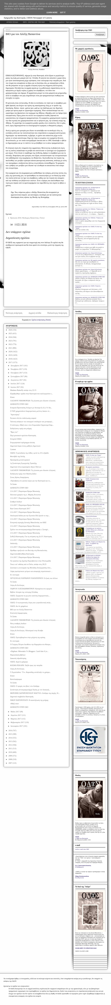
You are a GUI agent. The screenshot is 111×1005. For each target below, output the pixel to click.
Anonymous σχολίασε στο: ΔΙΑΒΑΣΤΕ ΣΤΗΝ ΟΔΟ (90, 276)
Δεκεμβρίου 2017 (17, 366)
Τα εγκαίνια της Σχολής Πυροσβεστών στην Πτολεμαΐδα (30, 561)
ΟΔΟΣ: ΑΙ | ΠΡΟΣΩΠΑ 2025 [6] (95, 504)
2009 (10, 756)
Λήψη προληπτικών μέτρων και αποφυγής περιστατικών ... (31, 571)
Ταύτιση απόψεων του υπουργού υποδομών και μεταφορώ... (31, 422)
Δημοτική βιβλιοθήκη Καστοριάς (22, 554)
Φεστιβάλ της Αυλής (17, 456)
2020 (10, 352)
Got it (63, 12)
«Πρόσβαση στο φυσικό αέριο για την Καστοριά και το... (30, 481)
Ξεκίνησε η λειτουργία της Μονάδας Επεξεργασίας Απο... (31, 568)
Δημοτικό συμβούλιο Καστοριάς (21, 697)
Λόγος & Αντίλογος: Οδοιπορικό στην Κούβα (26, 631)
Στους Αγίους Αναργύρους (19, 477)
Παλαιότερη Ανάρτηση (57, 313)
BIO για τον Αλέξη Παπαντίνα (21, 610)
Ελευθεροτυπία (79, 877)
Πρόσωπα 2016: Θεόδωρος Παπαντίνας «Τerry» (27, 218)
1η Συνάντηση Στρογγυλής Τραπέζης (23, 463)
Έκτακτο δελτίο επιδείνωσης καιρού (23, 418)
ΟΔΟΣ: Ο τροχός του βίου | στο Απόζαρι (24, 686)
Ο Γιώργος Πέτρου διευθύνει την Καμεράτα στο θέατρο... (30, 644)
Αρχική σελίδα (34, 313)
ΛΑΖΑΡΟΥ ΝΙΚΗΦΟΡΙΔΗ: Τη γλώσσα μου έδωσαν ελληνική (32, 401)
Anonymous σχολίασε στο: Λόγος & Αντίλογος (88, 253)
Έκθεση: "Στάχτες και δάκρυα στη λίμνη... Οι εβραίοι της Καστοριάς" (95, 543)
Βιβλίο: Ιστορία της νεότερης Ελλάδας (24, 592)
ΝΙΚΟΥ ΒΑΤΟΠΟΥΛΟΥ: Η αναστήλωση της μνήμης (29, 700)
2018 (10, 359)
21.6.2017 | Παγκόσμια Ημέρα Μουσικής (25, 491)
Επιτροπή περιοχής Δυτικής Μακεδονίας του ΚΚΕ (28, 522)
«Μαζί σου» (14, 704)
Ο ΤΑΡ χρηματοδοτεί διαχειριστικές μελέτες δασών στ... (30, 411)
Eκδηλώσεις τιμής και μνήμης (21, 428)
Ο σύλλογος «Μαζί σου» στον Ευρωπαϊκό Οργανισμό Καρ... (32, 425)
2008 (10, 759)
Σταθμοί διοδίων (16, 502)
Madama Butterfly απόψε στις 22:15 (23, 390)
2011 (10, 749)
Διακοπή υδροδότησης (18, 658)
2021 (10, 348)
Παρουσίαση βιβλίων (17, 655)
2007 (10, 763)
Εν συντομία (14, 575)
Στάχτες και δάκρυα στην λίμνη (94, 570)
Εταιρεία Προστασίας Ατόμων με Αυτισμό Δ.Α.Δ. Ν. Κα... (31, 408)
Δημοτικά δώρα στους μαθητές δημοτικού (25, 446)
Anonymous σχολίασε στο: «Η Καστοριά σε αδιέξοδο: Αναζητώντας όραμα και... (87, 188)
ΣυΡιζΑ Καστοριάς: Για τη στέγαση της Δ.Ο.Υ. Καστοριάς (31, 537)
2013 (10, 741)
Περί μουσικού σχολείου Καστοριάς (23, 435)
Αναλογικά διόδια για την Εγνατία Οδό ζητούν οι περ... (30, 516)
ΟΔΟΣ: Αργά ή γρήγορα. (19, 662)
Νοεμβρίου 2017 (17, 369)
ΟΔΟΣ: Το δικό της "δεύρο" (93, 455)
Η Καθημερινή (79, 867)
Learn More (51, 12)
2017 (10, 362)
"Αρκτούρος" (15, 415)
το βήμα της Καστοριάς (81, 110)
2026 (10, 330)
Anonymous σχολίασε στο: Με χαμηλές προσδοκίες (90, 260)
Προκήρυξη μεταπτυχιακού (20, 460)
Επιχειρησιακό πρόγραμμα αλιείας (22, 443)
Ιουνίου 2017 (16, 387)
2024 (10, 337)
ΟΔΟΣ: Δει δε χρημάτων (19, 606)
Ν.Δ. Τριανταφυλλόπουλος (83, 865)
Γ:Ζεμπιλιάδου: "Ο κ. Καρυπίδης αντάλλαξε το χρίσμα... (30, 672)
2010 (10, 752)
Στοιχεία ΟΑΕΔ (15, 439)
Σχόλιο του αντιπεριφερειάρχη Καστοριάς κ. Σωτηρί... (29, 529)
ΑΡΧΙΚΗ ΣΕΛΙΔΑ (12, 22)
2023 (10, 341)
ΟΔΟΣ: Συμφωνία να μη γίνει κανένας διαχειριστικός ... (30, 596)
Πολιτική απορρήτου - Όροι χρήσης (62, 22)
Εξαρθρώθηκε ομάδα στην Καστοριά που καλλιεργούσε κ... (31, 394)
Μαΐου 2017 (15, 712)
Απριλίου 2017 (16, 715)
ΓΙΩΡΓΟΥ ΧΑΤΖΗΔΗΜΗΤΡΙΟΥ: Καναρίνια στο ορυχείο (31, 589)
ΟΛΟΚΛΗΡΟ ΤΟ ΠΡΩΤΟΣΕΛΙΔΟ (86, 948)
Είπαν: (12, 397)
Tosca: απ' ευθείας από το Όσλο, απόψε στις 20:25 (28, 564)
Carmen (13, 449)
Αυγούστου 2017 (17, 380)
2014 (10, 738)
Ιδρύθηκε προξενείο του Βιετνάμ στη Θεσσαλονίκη (28, 550)
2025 (10, 333)
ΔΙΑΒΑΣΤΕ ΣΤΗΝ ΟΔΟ (19, 404)
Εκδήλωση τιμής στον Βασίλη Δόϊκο (23, 474)
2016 (10, 731)
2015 (10, 734)
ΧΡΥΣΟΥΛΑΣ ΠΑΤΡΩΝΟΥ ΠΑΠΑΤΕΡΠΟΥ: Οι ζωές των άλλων (34, 578)
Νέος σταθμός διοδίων (18, 624)
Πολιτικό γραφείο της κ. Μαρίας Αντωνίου (25, 495)
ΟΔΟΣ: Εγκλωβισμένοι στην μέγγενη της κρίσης (27, 637)
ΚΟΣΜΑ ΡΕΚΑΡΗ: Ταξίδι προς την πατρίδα (26, 665)
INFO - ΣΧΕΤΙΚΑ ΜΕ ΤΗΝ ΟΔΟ (34, 22)
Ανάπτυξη (13, 543)
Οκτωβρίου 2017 (17, 373)
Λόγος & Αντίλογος (17, 585)
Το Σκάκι (13, 484)
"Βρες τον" (14, 432)
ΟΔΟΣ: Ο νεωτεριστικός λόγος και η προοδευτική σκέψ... (31, 603)
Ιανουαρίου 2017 (17, 726)
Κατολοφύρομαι (16, 679)
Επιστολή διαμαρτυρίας (18, 613)
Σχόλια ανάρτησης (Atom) (41, 320)
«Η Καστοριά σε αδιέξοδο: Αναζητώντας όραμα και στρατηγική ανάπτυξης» (93, 557)
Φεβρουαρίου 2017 (18, 722)
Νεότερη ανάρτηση (14, 313)
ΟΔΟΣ (77, 109)
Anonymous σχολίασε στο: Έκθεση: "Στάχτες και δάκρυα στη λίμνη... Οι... (89, 209)
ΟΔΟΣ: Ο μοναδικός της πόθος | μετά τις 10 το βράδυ (29, 453)
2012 (10, 745)
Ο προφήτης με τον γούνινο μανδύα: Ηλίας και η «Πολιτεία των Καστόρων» (94, 529)
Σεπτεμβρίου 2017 (17, 376)
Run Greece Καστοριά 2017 (20, 509)
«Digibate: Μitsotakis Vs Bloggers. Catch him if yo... (29, 651)
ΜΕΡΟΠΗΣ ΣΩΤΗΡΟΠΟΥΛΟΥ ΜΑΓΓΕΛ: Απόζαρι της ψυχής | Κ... (35, 693)
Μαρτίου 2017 (16, 719)
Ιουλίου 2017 (16, 384)
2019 (10, 355)
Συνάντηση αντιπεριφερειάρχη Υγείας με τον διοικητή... (30, 690)
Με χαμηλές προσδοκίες (92, 467)
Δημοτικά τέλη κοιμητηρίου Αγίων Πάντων (25, 467)
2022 (10, 344)
